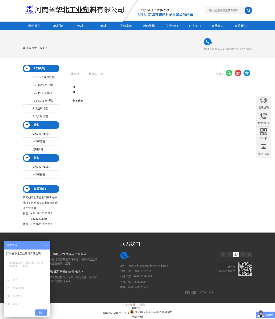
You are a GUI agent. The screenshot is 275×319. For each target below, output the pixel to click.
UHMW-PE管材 (41, 133)
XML (212, 292)
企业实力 (195, 25)
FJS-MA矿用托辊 (42, 84)
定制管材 (37, 149)
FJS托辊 (57, 25)
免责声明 (137, 316)
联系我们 (241, 25)
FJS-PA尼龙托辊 (42, 92)
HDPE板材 (38, 174)
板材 (103, 25)
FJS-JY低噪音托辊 (43, 77)
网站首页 (34, 25)
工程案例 (126, 25)
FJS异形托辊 (40, 116)
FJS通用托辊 (40, 108)
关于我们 (172, 25)
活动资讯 (149, 25)
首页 (42, 47)
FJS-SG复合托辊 (42, 100)
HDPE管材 (38, 141)
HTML (203, 292)
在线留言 (218, 25)
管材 (80, 25)
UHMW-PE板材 (41, 166)
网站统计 (137, 308)
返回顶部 (263, 153)
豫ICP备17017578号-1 (116, 312)
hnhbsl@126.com (138, 287)
